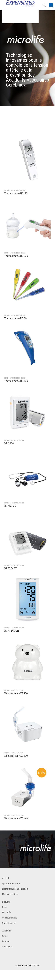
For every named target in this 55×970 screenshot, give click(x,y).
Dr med (5, 941)
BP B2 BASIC (10, 568)
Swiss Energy (8, 923)
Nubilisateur (18, 690)
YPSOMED (7, 946)
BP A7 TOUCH (11, 630)
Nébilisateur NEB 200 (16, 755)
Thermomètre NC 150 (15, 193)
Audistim (6, 931)
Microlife (8, 190)
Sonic (4, 936)
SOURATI (35, 965)
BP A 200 (9, 443)
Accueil (5, 878)
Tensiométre (18, 440)
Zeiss (4, 907)
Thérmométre (19, 190)
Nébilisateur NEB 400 (16, 693)
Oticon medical (9, 918)
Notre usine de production (15, 889)
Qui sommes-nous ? (11, 883)
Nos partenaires (10, 894)
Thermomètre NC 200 (16, 256)
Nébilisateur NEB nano (16, 818)
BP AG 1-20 (10, 505)
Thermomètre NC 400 (16, 381)
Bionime (6, 902)
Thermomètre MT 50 (15, 318)
